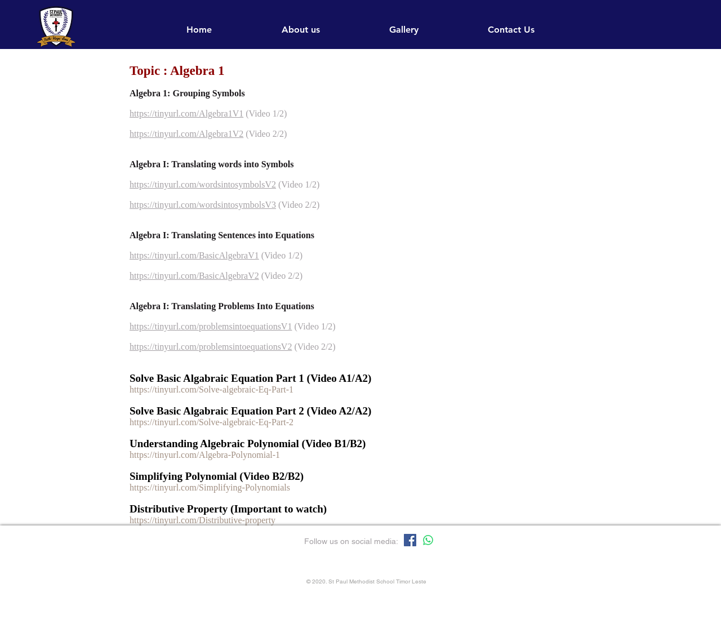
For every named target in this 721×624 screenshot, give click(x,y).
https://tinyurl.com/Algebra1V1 (186, 113)
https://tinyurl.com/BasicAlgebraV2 (194, 275)
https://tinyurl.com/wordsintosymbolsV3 (203, 205)
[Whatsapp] (428, 540)
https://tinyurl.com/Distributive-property (202, 520)
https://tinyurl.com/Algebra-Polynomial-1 (205, 455)
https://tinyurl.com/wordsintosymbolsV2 (203, 184)
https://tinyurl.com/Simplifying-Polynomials (210, 487)
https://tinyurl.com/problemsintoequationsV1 (211, 326)
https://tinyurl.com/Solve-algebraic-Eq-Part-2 (211, 422)
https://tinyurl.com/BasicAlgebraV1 (194, 255)
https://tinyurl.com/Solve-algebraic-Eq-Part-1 (211, 389)
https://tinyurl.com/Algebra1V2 (186, 134)
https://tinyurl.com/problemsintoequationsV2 (211, 346)
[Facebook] (410, 540)
